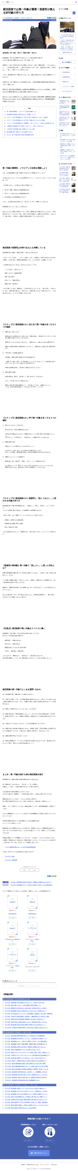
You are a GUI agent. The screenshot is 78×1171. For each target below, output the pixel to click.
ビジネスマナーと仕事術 (68, 86)
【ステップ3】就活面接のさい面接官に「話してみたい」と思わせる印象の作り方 (30, 123)
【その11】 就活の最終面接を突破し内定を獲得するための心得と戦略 (25, 1063)
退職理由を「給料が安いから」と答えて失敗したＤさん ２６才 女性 (67, 151)
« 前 (53, 19)
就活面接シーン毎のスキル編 (21, 18)
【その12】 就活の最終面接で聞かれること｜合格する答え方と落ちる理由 (26, 1066)
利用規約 (23, 1164)
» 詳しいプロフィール (67, 52)
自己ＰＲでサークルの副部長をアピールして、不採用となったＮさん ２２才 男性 (67, 157)
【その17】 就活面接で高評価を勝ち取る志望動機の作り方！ (22, 1080)
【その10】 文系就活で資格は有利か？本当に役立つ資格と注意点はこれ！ (26, 1027)
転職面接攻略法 (66, 77)
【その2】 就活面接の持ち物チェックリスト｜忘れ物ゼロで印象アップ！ (26, 1038)
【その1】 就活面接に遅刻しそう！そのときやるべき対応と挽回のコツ (25, 1088)
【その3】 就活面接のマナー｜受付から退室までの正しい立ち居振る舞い (31, 885)
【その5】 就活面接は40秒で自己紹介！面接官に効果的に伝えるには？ (31, 882)
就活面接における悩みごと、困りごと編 (26, 1085)
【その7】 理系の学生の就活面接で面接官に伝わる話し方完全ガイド (25, 1019)
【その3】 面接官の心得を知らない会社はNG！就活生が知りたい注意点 (26, 1008)
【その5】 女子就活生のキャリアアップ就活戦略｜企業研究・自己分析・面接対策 (28, 1013)
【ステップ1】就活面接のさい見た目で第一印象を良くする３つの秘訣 (27, 117)
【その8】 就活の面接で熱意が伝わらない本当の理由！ (21, 1108)
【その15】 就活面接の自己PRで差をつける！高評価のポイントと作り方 (26, 1074)
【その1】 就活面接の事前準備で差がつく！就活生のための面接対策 (25, 1035)
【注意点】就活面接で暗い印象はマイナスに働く (21, 129)
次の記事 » (5, 882)
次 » (55, 19)
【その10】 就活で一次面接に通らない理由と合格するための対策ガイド (26, 1061)
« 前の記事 (5, 885)
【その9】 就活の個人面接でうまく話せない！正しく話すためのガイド (25, 1058)
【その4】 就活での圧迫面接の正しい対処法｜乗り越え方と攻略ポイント (26, 1097)
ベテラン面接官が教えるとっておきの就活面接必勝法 (20, 847)
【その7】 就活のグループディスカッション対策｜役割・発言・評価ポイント (27, 1052)
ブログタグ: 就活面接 (11, 860)
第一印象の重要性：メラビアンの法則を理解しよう (22, 111)
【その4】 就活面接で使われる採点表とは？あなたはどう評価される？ (25, 1011)
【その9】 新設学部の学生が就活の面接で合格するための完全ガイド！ (25, 1024)
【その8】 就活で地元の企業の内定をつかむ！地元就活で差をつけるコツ (26, 1022)
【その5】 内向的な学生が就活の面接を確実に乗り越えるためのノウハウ (26, 1099)
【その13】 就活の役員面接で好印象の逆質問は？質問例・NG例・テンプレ (27, 1069)
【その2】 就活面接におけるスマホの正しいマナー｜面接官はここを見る (26, 1091)
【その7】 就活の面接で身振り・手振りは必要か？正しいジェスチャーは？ (27, 1105)
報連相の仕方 (66, 81)
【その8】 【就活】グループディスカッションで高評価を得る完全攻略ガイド (27, 1055)
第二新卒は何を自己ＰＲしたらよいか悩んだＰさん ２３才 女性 (67, 135)
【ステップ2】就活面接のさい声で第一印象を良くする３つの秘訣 (26, 120)
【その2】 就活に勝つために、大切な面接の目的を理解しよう (23, 1005)
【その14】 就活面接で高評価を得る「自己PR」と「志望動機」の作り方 (26, 1072)
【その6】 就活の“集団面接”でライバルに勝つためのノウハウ (22, 1049)
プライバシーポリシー (45, 1164)
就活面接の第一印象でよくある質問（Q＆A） (20, 132)
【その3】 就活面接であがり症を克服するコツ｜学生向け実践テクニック (26, 1094)
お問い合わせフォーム (40, 1153)
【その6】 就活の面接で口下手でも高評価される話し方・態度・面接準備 (26, 1102)
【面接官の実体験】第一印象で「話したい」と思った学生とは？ (25, 126)
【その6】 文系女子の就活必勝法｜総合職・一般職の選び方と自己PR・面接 (27, 1016)
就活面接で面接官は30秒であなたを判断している (21, 114)
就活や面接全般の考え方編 (22, 999)
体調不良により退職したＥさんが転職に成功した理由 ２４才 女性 (67, 145)
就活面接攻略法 (9, 18)
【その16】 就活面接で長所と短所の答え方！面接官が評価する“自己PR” (26, 1077)
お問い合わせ (54, 1164)
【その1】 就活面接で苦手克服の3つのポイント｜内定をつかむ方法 (24, 1002)
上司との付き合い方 (67, 91)
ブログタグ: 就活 (9, 856)
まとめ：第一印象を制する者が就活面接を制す (20, 135)
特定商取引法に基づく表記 (32, 1164)
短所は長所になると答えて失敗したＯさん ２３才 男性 (67, 140)
